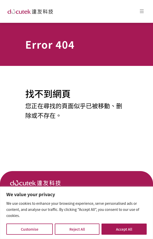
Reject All (77, 229)
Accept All (124, 229)
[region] (76, 213)
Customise (29, 229)
